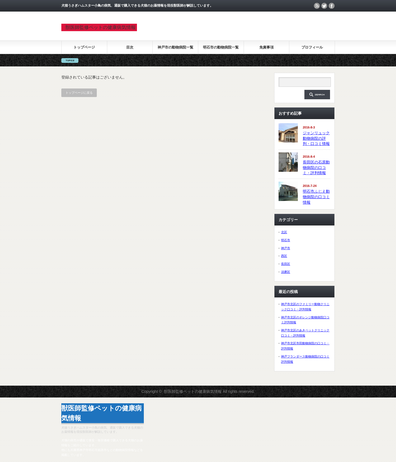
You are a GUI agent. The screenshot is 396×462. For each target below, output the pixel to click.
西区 (284, 255)
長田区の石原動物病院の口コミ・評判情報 (316, 167)
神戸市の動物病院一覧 (175, 47)
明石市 (285, 240)
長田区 (285, 263)
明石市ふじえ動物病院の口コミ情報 (316, 196)
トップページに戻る (79, 92)
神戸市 (285, 248)
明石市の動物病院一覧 (221, 47)
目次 (129, 47)
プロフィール (312, 47)
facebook (332, 6)
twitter (324, 6)
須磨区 (285, 271)
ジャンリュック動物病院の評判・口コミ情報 (316, 138)
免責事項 (266, 47)
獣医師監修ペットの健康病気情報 (100, 27)
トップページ (84, 47)
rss (317, 6)
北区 (284, 232)
